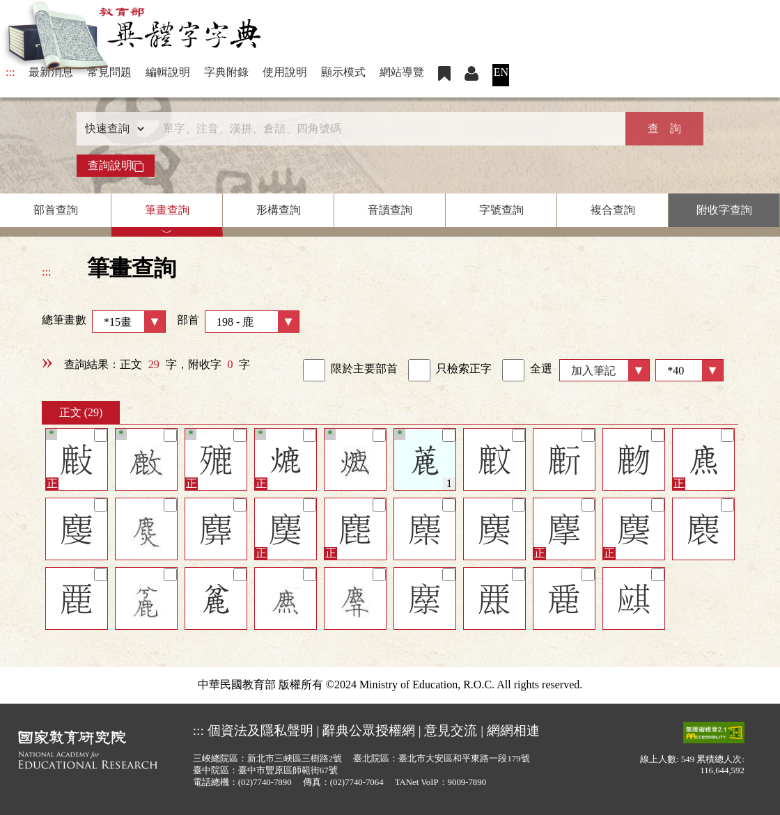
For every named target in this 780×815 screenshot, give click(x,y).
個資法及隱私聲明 (260, 730)
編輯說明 (168, 72)
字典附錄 (226, 72)
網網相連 (513, 730)
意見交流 (450, 730)
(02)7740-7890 (265, 782)
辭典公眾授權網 (368, 730)
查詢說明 (115, 165)
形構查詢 (278, 210)
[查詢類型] (111, 128)
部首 (238, 321)
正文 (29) (81, 412)
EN (501, 72)
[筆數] (689, 370)
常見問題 (109, 72)
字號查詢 (501, 210)
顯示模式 (343, 72)
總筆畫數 (104, 321)
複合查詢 (613, 210)
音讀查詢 (390, 210)
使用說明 (285, 72)
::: (10, 72)
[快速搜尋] (385, 128)
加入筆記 (593, 371)
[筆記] (100, 435)
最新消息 (51, 72)
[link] (314, 370)
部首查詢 (55, 210)
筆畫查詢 (167, 210)
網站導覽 (402, 72)
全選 (527, 370)
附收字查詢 (724, 210)
